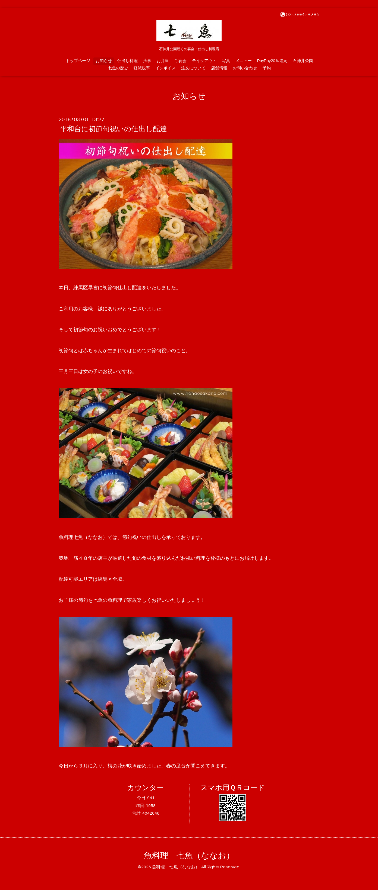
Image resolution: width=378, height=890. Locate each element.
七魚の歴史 (118, 68)
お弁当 (163, 61)
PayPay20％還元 (272, 61)
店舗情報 (219, 68)
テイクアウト (204, 61)
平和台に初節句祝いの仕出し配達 (113, 129)
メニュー (243, 61)
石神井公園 (303, 61)
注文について (193, 68)
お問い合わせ (245, 68)
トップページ (78, 61)
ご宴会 (180, 61)
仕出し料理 (127, 61)
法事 (147, 61)
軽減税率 (142, 68)
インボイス (165, 68)
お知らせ (104, 61)
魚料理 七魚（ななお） (189, 856)
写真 (226, 61)
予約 (267, 68)
